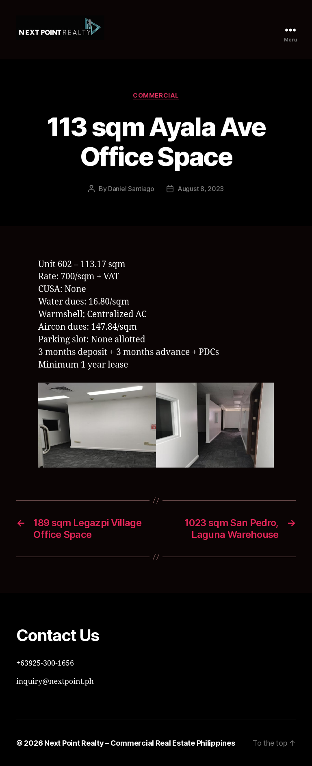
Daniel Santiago (131, 189)
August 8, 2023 (201, 189)
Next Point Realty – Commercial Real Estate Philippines (139, 743)
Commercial (156, 95)
